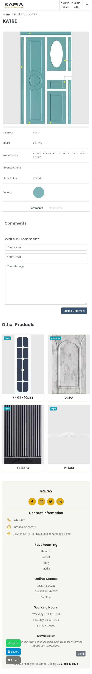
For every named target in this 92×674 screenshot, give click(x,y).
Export (13, 643)
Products (19, 14)
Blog (46, 563)
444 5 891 (20, 520)
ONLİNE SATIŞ (76, 5)
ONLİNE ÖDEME (65, 5)
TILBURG (23, 468)
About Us (46, 551)
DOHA (68, 397)
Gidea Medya (69, 663)
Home (6, 14)
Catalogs (46, 597)
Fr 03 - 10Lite (23, 397)
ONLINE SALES (46, 585)
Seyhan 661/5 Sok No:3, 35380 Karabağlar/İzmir (42, 534)
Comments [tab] (36, 208)
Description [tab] (56, 208)
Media (46, 568)
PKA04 (69, 468)
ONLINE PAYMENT (46, 591)
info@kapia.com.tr (24, 527)
